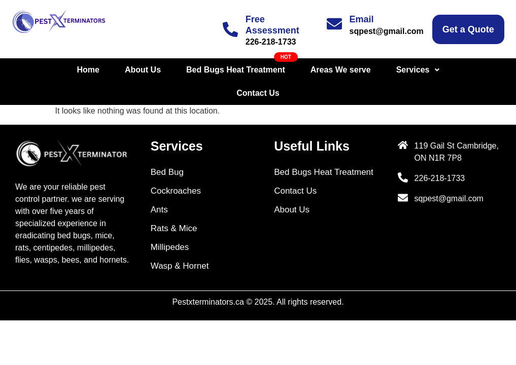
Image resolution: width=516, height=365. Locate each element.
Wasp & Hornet (180, 242)
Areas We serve (307, 69)
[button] (383, 70)
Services (383, 69)
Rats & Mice (174, 205)
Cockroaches (176, 167)
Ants (159, 186)
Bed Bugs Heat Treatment (201, 69)
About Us (109, 69)
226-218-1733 (271, 42)
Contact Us (451, 69)
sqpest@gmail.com (387, 31)
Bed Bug (167, 149)
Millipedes (170, 224)
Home (54, 69)
